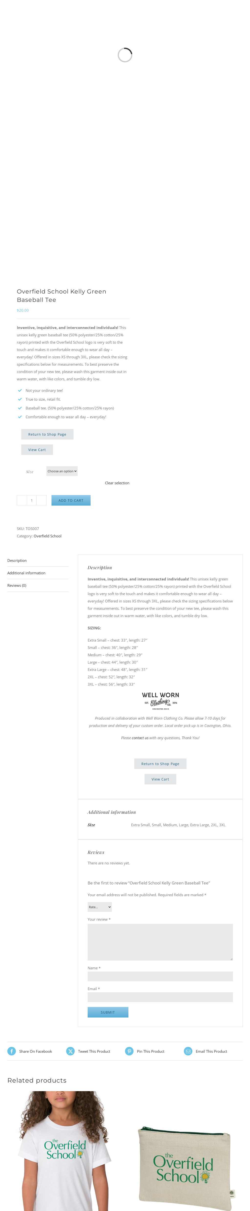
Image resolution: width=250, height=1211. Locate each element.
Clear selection (117, 482)
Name (94, 967)
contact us (140, 737)
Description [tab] (17, 560)
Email (94, 988)
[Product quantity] (32, 500)
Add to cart (71, 500)
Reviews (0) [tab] (16, 585)
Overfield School (48, 535)
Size (29, 471)
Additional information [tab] (26, 572)
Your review (99, 919)
